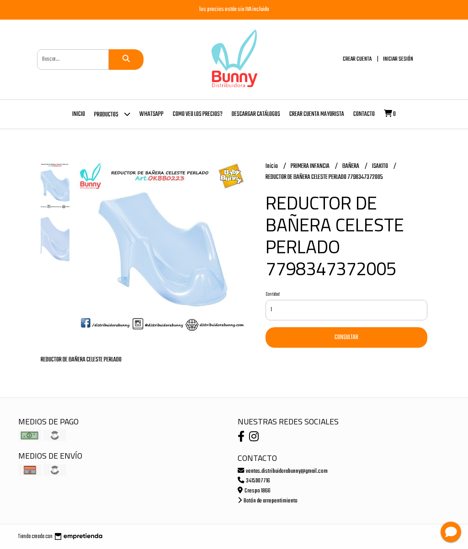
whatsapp (151, 114)
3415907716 (254, 481)
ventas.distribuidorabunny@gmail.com (283, 471)
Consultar (346, 337)
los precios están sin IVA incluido (234, 9)
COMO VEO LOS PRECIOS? (198, 114)
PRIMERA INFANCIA (310, 166)
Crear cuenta (357, 59)
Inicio (78, 114)
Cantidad (273, 294)
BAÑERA (351, 166)
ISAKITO (380, 166)
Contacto (364, 114)
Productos (112, 114)
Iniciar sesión (398, 59)
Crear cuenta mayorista (316, 114)
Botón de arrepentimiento (268, 501)
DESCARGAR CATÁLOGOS (256, 114)
